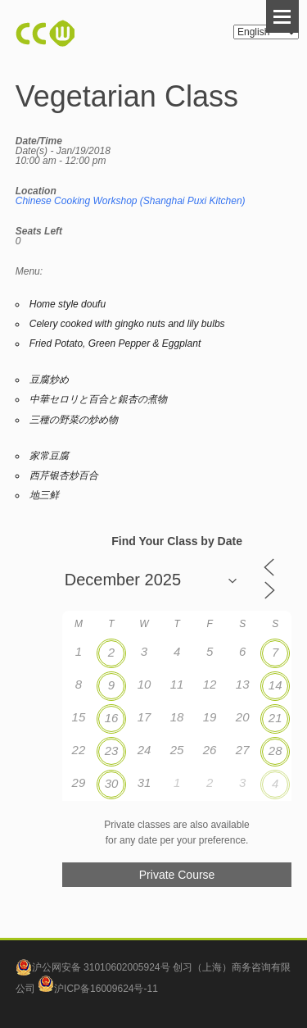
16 (112, 718)
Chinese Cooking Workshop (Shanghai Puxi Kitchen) (131, 201)
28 (275, 750)
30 (112, 783)
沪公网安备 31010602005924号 (101, 967)
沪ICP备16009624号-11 (98, 988)
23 (112, 750)
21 (275, 718)
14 (275, 685)
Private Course (177, 874)
